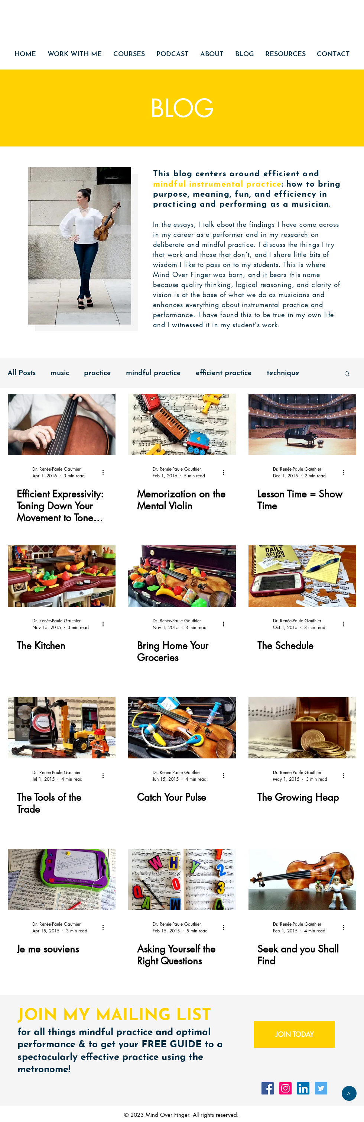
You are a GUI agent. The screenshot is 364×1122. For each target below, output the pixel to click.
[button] (347, 374)
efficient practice (224, 373)
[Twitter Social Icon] (321, 1088)
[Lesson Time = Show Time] (302, 424)
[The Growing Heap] (302, 727)
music (60, 373)
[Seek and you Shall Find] (302, 879)
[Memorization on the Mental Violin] (182, 424)
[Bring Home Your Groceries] (182, 576)
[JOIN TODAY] (294, 1034)
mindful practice (153, 373)
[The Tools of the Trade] (62, 727)
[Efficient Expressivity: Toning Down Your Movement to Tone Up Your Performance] (62, 424)
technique (283, 373)
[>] (349, 1093)
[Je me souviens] (62, 879)
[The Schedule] (302, 576)
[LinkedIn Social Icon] (303, 1088)
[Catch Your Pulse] (182, 727)
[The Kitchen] (62, 576)
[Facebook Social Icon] (267, 1088)
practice (97, 373)
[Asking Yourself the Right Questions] (182, 879)
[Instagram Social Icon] (285, 1088)
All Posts (21, 373)
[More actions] (105, 472)
